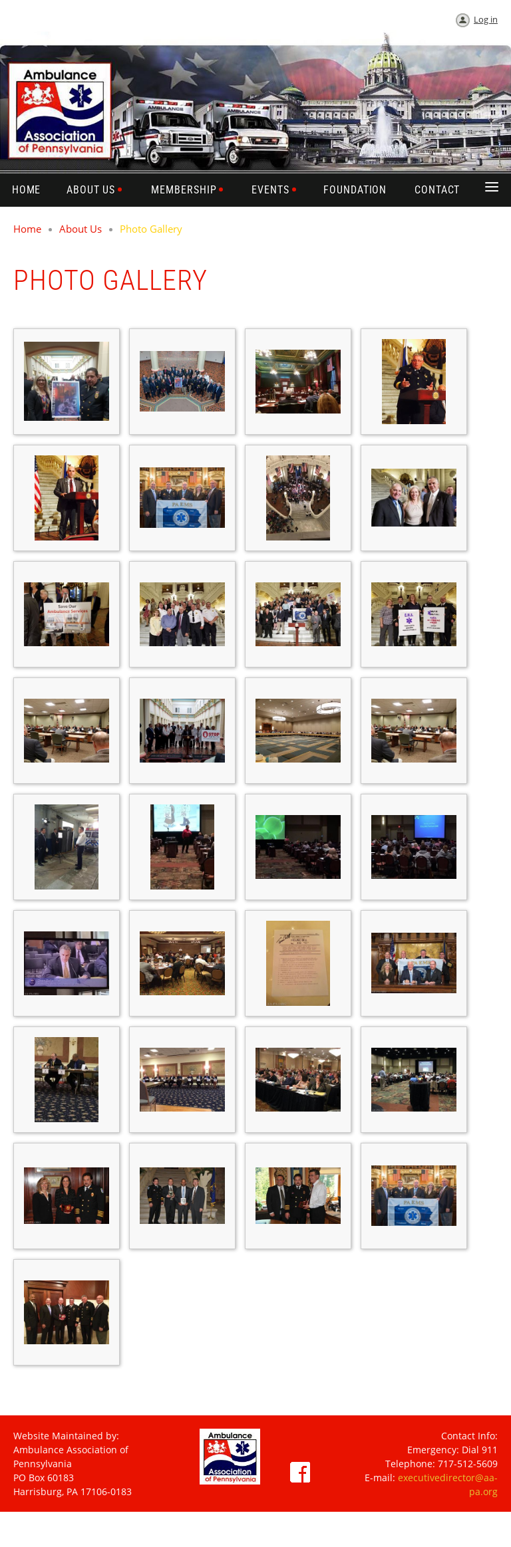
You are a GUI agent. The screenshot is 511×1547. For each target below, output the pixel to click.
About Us (80, 228)
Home (27, 228)
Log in (486, 19)
